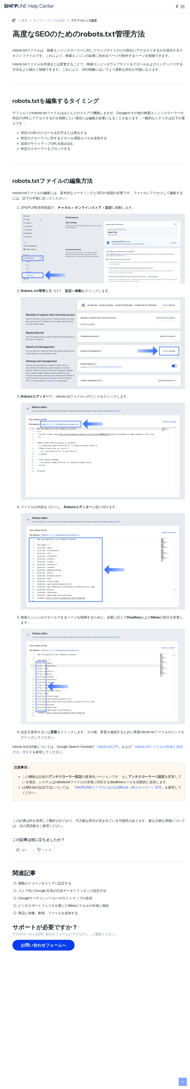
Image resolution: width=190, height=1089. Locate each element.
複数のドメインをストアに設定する (44, 883)
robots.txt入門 (108, 747)
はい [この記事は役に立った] (25, 849)
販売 (24, 20)
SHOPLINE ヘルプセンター (14, 21)
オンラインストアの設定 (49, 20)
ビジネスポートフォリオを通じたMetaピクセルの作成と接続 (63, 905)
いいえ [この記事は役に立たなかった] (47, 849)
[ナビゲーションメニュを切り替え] (182, 6)
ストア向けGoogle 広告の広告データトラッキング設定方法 (62, 891)
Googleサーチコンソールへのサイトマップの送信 (55, 898)
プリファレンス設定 (84, 20)
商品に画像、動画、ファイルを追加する (48, 913)
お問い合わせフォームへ (43, 945)
